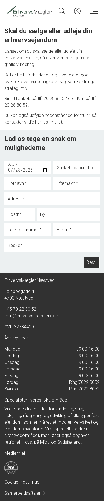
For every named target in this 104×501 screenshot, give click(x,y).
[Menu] (92, 11)
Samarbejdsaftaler (25, 493)
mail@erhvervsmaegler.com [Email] (31, 315)
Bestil (91, 262)
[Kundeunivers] (77, 11)
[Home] (29, 11)
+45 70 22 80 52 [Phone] (20, 309)
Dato (12, 165)
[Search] (61, 11)
